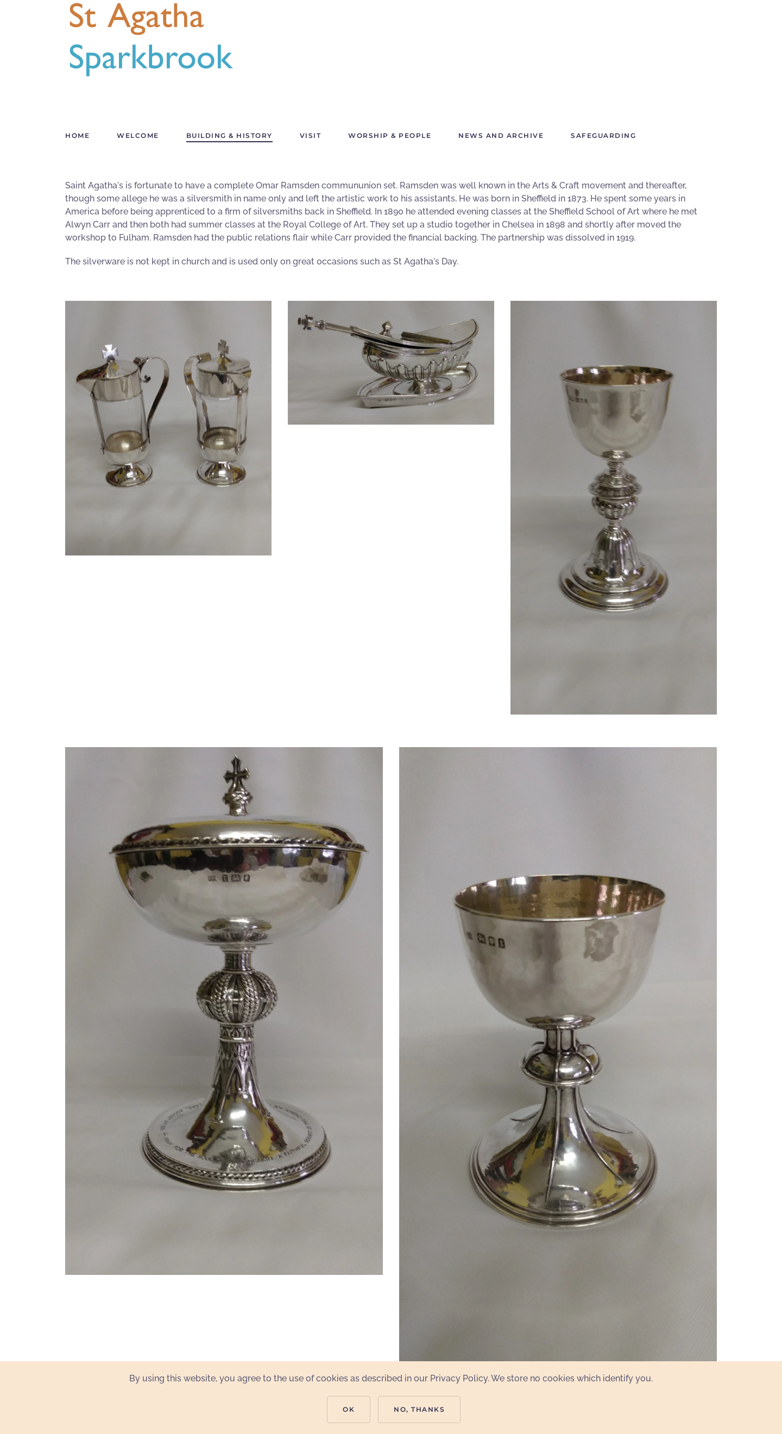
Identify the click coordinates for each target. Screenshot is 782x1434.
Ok (349, 1409)
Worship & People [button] (389, 135)
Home (77, 135)
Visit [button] (310, 135)
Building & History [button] (229, 135)
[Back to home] (151, 40)
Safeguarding (603, 135)
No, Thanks (419, 1409)
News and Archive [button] (501, 135)
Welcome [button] (138, 135)
